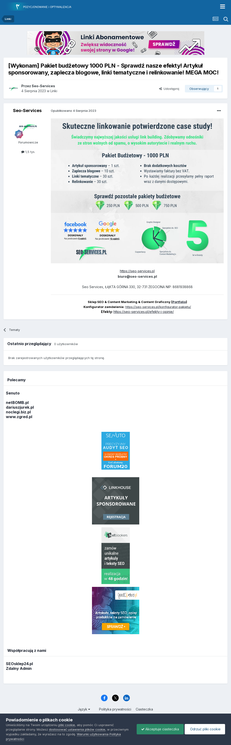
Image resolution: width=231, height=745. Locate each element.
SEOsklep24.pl (19, 663)
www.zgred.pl (19, 416)
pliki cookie (66, 725)
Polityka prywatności (115, 709)
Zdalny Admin (19, 668)
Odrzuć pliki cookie (204, 729)
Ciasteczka (144, 709)
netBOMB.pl (17, 402)
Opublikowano (73, 111)
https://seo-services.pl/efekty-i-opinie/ (143, 312)
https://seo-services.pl (137, 271)
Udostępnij (169, 89)
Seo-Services (27, 110)
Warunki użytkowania (93, 734)
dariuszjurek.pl (20, 407)
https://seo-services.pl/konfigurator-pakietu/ (158, 307)
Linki (53, 91)
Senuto (13, 393)
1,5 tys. (28, 152)
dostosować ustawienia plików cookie (77, 729)
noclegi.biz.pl (18, 412)
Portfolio (179, 302)
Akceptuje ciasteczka (159, 729)
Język (84, 709)
